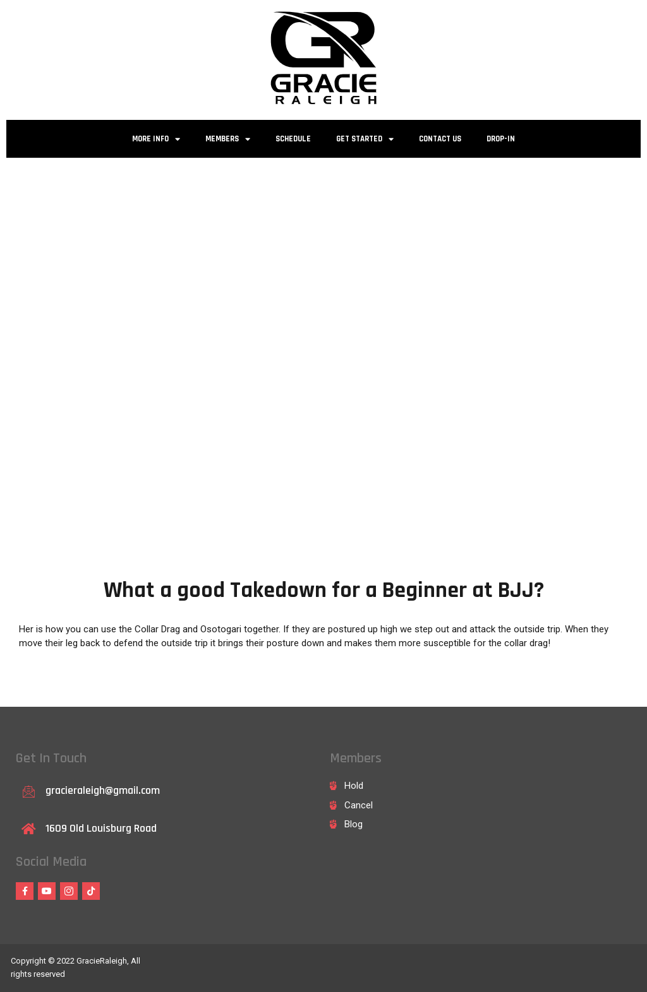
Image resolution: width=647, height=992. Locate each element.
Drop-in (501, 139)
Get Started (365, 139)
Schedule (293, 139)
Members (227, 139)
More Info (156, 139)
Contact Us (440, 139)
